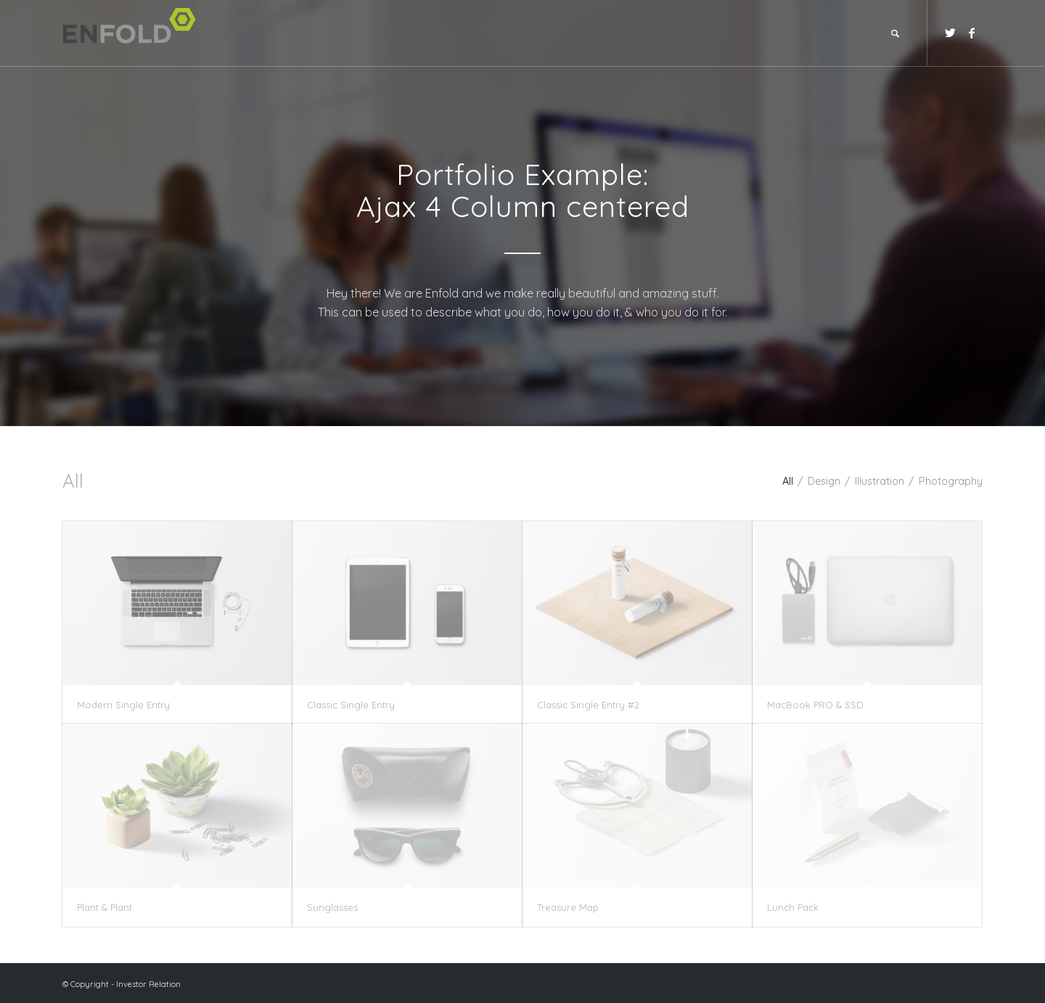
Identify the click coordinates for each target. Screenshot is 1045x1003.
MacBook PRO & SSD (815, 705)
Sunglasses (332, 907)
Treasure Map (568, 907)
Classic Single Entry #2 (588, 705)
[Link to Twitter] (950, 33)
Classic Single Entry (351, 705)
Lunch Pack (793, 907)
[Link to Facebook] (972, 33)
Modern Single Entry (123, 705)
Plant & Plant (104, 907)
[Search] (895, 33)
